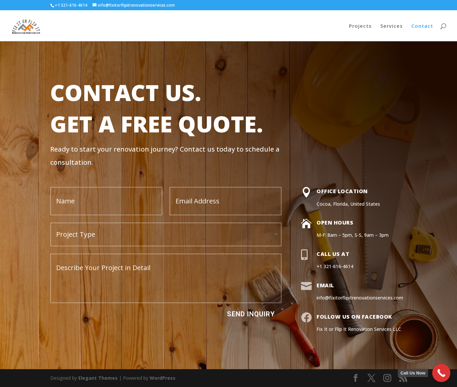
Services (391, 26)
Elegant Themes (98, 378)
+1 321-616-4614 (71, 5)
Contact (422, 26)
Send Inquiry (251, 314)
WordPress (162, 378)
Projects (360, 26)
